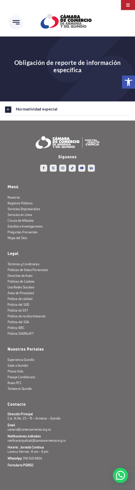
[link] (128, 82)
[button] (120, 475)
